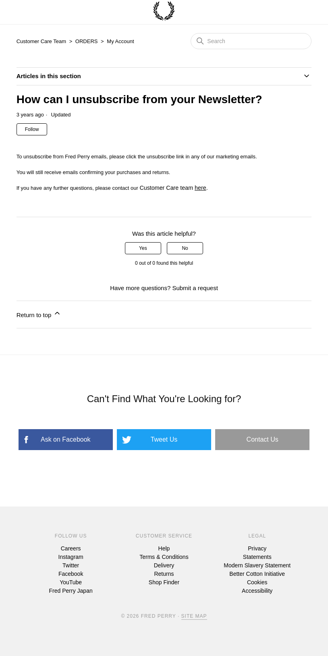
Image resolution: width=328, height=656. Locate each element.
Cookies (257, 582)
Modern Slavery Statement (257, 565)
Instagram (70, 557)
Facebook (70, 574)
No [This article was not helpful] (185, 248)
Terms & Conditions (163, 557)
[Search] (251, 41)
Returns (164, 574)
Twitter (70, 565)
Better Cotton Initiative (257, 574)
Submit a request (195, 287)
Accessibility (257, 590)
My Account (120, 41)
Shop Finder (164, 582)
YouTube (71, 582)
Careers (71, 548)
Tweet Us (164, 439)
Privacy (257, 548)
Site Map (194, 616)
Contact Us (262, 439)
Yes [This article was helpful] (143, 248)
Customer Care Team (41, 41)
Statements (257, 557)
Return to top (39, 313)
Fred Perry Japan (71, 590)
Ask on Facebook (66, 439)
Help (164, 548)
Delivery (164, 565)
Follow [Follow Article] (32, 129)
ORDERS (86, 41)
